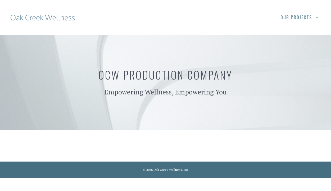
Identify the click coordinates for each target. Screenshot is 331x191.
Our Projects (302, 17)
